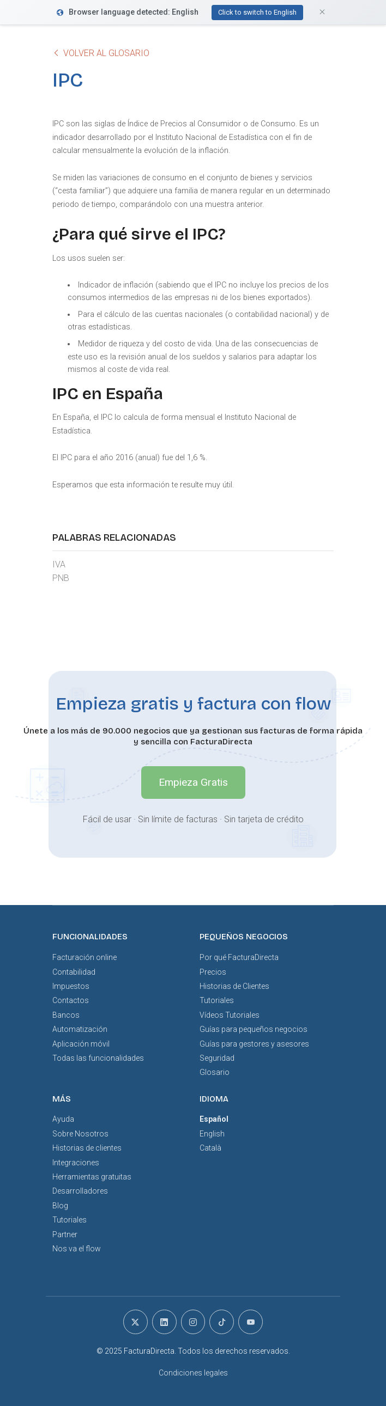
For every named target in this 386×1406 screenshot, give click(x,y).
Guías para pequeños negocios (253, 1029)
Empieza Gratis (193, 782)
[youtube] (250, 1322)
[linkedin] (164, 1322)
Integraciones (75, 1162)
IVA (58, 564)
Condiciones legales (193, 1372)
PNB (60, 578)
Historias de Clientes (234, 986)
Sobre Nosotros (80, 1133)
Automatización (79, 1029)
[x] (135, 1322)
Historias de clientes (87, 1148)
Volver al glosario (100, 53)
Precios (213, 972)
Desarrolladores (80, 1191)
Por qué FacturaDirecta (239, 957)
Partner (64, 1234)
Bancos (66, 1015)
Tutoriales (217, 1000)
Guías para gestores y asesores (254, 1044)
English (212, 1133)
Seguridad (217, 1058)
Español (214, 1119)
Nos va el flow (76, 1248)
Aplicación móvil (81, 1044)
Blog (60, 1205)
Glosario (215, 1072)
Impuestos (70, 986)
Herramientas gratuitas (91, 1176)
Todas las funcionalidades (98, 1058)
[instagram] (193, 1322)
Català (210, 1148)
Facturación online (84, 957)
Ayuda (63, 1119)
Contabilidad (73, 972)
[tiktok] (221, 1322)
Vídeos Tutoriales (230, 1015)
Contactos (70, 1000)
